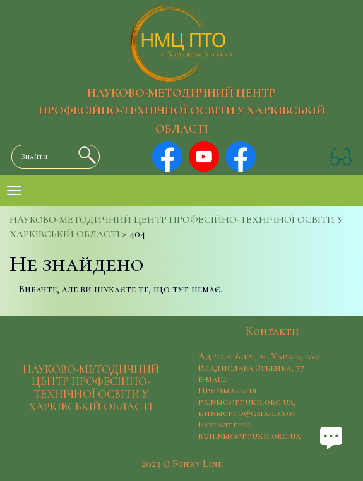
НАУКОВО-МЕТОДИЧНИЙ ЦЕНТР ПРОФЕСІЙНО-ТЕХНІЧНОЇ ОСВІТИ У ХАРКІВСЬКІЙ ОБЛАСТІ (182, 111)
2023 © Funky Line (181, 464)
